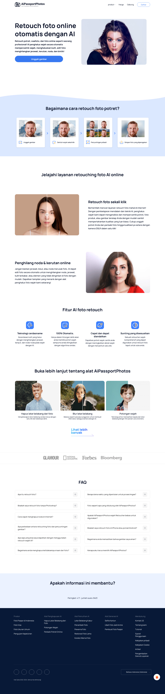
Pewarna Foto (80, 629)
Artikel (138, 649)
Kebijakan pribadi (142, 640)
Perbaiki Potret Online (53, 632)
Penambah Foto (81, 625)
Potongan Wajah (51, 627)
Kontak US (139, 620)
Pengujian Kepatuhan (23, 633)
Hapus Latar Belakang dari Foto (55, 621)
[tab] (47, 494)
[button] (111, 4)
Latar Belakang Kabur (83, 620)
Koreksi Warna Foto (82, 638)
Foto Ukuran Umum (22, 629)
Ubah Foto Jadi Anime (114, 625)
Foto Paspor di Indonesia (24, 620)
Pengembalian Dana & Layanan (142, 654)
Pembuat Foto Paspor (114, 629)
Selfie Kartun (110, 620)
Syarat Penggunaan (140, 634)
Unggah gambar (39, 59)
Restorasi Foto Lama (82, 633)
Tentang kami (141, 625)
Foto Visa (17, 625)
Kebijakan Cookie (142, 645)
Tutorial (138, 629)
